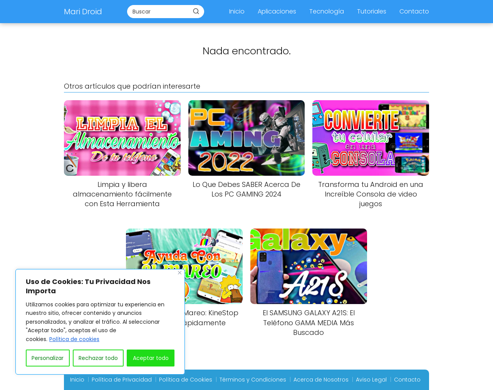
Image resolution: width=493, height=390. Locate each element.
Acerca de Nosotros (321, 379)
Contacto (414, 11)
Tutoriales (371, 11)
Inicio (237, 11)
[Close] (179, 272)
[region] (100, 322)
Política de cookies (74, 339)
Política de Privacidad (122, 379)
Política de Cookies (185, 379)
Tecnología (326, 11)
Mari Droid (83, 11)
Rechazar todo (98, 358)
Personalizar (48, 358)
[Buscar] (196, 11)
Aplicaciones (277, 11)
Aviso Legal (371, 379)
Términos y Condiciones (253, 379)
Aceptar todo (151, 358)
